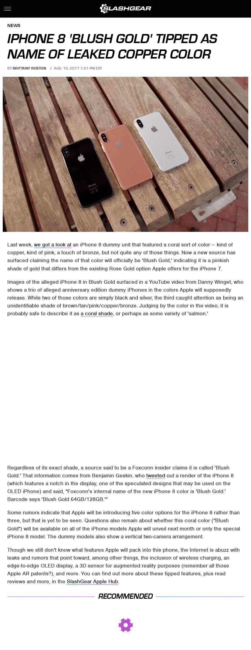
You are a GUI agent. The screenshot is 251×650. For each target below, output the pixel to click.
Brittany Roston (29, 68)
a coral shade (97, 313)
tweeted (155, 475)
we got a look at (52, 244)
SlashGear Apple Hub (92, 581)
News (14, 26)
